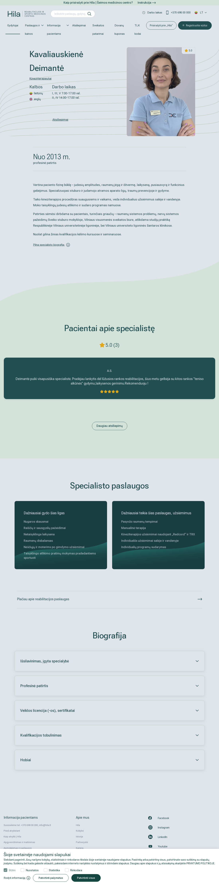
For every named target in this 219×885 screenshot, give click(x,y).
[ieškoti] (89, 13)
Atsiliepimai (79, 25)
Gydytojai (12, 25)
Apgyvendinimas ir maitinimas (19, 842)
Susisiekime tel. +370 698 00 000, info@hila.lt (27, 825)
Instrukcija (147, 2)
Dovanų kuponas (120, 29)
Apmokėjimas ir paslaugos (18, 848)
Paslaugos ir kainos (32, 29)
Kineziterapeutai (40, 78)
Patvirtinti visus (86, 877)
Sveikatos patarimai (98, 29)
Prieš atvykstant (12, 830)
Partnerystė (82, 842)
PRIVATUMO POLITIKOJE (200, 863)
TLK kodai (138, 29)
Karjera (79, 848)
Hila (78, 825)
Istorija (79, 836)
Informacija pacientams (56, 29)
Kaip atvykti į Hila (12, 836)
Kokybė (80, 830)
